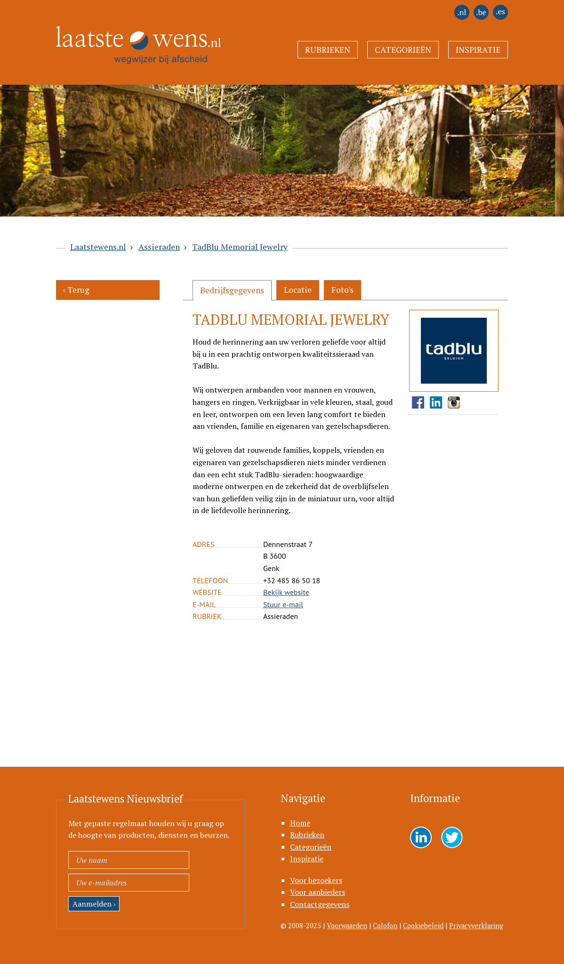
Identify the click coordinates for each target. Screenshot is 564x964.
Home (300, 823)
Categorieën (403, 49)
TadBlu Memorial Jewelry (240, 246)
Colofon (385, 925)
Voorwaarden (347, 925)
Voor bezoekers (316, 880)
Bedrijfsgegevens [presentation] (232, 290)
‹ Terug (76, 289)
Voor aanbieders (317, 892)
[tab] (232, 290)
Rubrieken (327, 49)
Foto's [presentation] (342, 289)
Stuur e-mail (283, 604)
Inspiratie (478, 49)
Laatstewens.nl (98, 246)
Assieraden (159, 246)
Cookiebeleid (423, 925)
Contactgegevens (319, 904)
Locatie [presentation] (298, 289)
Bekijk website (286, 592)
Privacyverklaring (476, 925)
